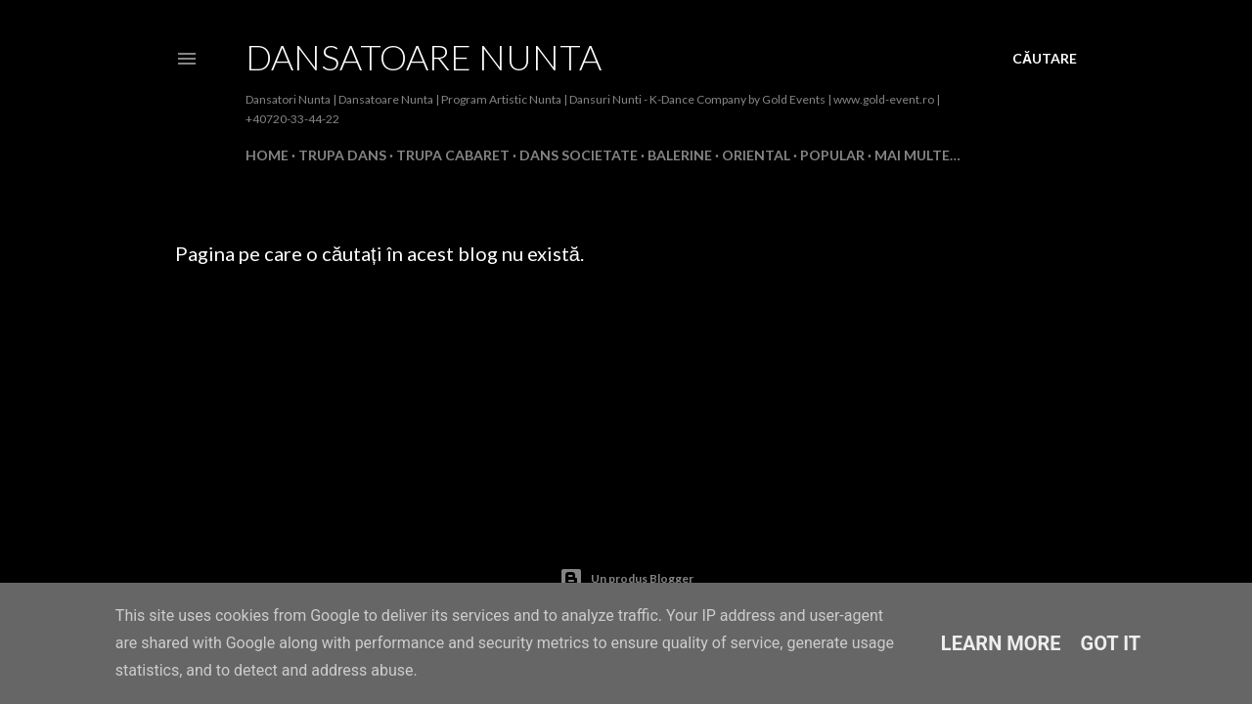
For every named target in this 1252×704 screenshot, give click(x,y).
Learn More (1001, 643)
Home (267, 155)
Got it (1111, 643)
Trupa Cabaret (453, 155)
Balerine (680, 155)
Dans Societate (578, 155)
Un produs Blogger (626, 579)
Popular (832, 155)
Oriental (756, 155)
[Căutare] (1044, 58)
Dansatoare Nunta (424, 56)
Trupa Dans (342, 155)
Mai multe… (917, 155)
